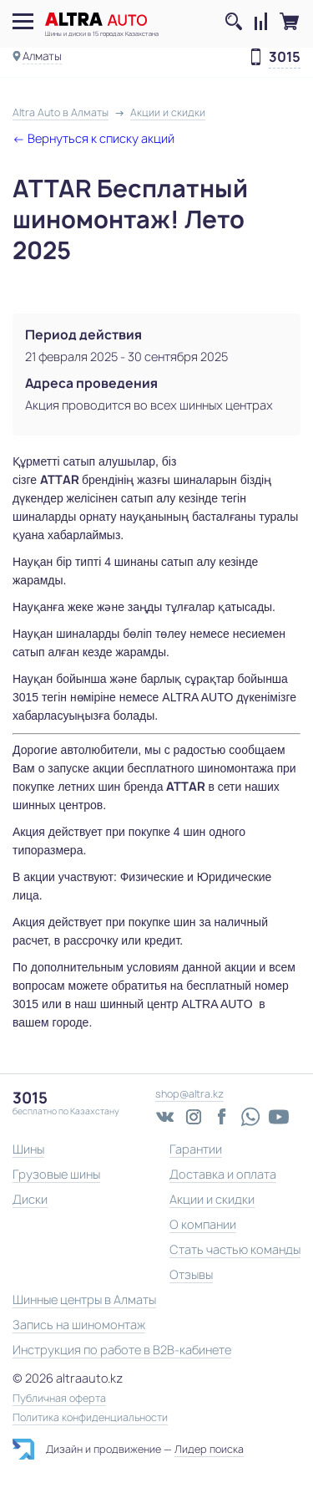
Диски (30, 1199)
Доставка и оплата (222, 1174)
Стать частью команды (234, 1249)
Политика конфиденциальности (90, 1417)
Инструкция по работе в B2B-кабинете (122, 1350)
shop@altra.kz (189, 1094)
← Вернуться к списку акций (93, 138)
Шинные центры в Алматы (84, 1299)
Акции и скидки (212, 1199)
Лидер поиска (209, 1449)
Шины (28, 1149)
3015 (284, 57)
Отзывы (191, 1274)
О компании (202, 1224)
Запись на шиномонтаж (79, 1325)
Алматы (42, 56)
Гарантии (195, 1149)
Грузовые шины (56, 1174)
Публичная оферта (59, 1398)
